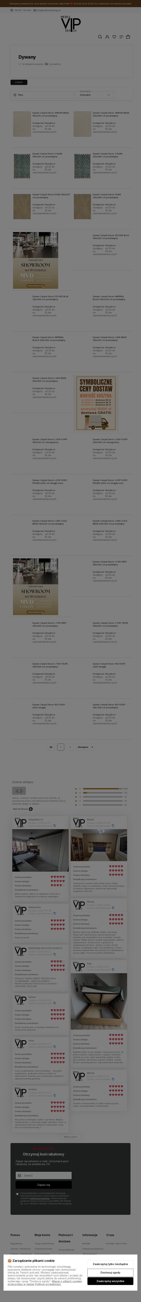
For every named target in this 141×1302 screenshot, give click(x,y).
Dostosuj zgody (110, 1272)
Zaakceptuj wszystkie (110, 1281)
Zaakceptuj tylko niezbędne (110, 1264)
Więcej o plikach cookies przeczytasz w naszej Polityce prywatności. (45, 1283)
